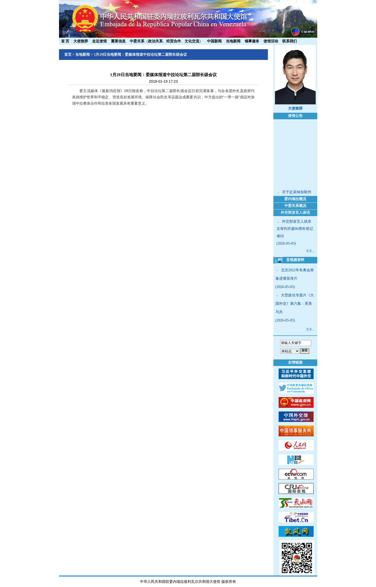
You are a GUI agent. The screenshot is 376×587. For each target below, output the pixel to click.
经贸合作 (173, 41)
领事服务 (252, 41)
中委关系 (137, 41)
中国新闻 (214, 41)
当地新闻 (233, 41)
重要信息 (118, 41)
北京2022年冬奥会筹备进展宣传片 (294, 274)
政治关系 (155, 41)
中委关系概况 (295, 206)
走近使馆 (99, 41)
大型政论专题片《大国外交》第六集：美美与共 (294, 303)
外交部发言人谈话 (295, 213)
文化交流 (192, 41)
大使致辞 (80, 41)
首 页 (65, 41)
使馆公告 (295, 116)
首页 (68, 55)
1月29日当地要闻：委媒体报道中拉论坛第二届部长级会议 (140, 55)
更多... (310, 251)
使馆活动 (270, 41)
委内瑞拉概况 (295, 199)
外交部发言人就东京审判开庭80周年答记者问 (295, 228)
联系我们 (289, 41)
